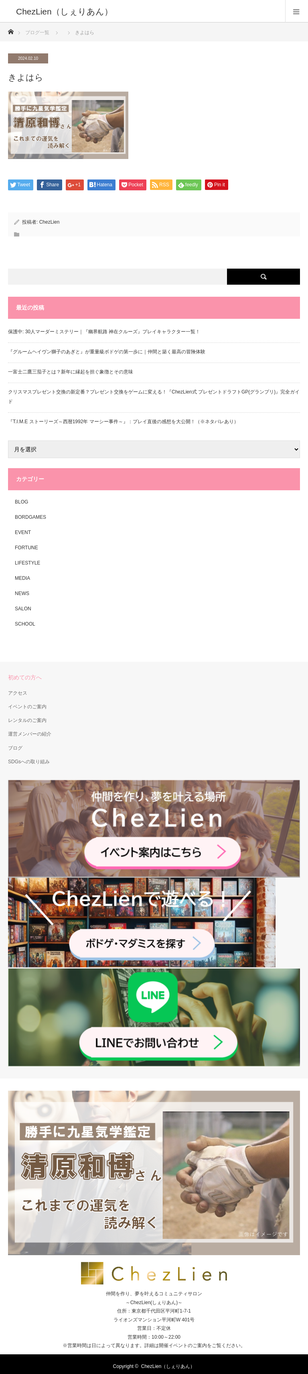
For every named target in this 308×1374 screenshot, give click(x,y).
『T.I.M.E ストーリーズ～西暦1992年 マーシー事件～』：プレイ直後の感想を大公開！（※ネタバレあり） (123, 421)
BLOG (21, 502)
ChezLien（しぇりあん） (168, 1366)
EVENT (23, 532)
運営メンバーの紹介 (29, 734)
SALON (23, 609)
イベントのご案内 (27, 706)
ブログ (15, 748)
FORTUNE (26, 547)
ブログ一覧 (37, 32)
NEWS (22, 593)
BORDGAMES (30, 517)
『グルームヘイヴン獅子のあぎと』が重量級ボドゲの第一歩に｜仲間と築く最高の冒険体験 (106, 352)
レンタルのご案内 (27, 720)
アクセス (17, 693)
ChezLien (49, 222)
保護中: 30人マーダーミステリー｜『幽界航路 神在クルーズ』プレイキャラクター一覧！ (104, 331)
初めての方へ (25, 677)
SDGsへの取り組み (29, 761)
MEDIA (22, 578)
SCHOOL (25, 624)
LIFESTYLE (27, 563)
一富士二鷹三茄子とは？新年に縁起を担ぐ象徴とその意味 (70, 372)
